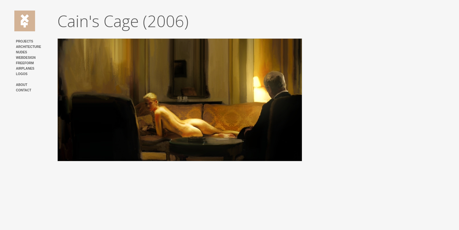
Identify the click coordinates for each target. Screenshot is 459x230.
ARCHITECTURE (28, 47)
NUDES (21, 52)
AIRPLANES (25, 68)
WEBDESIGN (26, 57)
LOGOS (21, 74)
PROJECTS (24, 41)
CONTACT (23, 90)
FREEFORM (25, 63)
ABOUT (21, 85)
